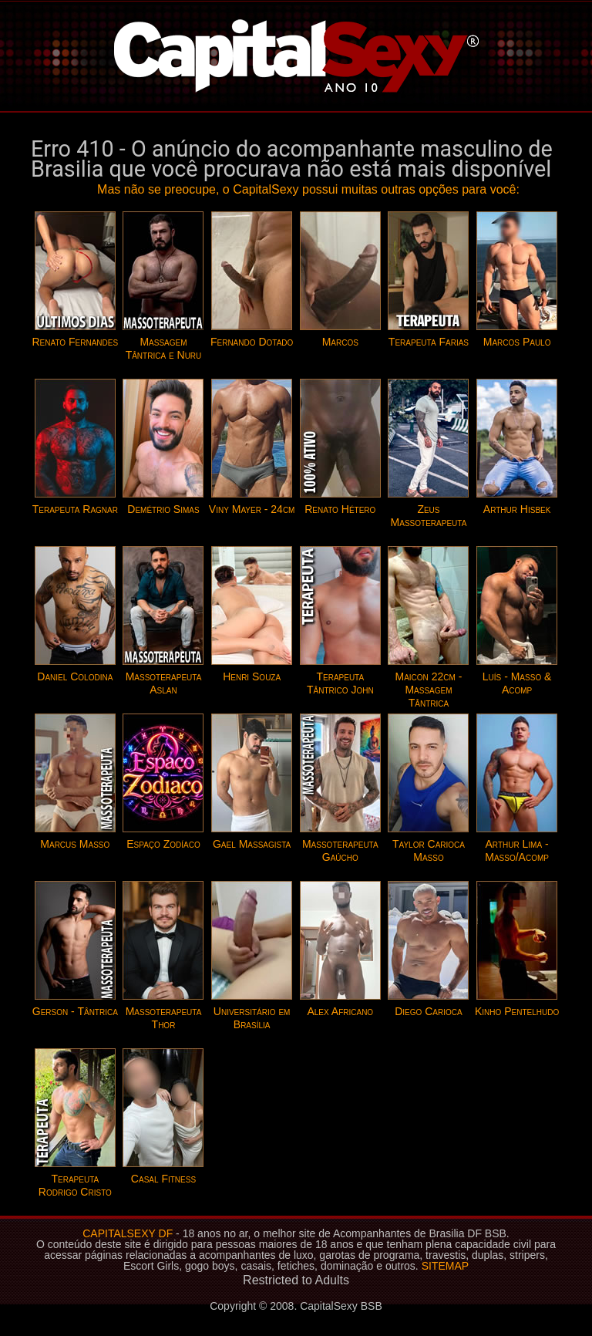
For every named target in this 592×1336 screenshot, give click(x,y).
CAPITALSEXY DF (127, 1233)
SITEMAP (445, 1266)
